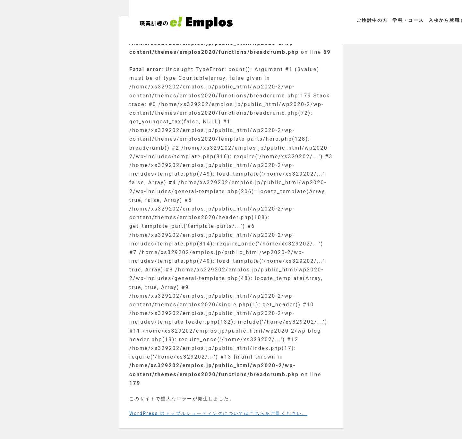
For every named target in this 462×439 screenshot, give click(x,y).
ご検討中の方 (372, 20)
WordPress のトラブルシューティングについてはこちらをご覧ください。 (218, 413)
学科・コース (408, 20)
